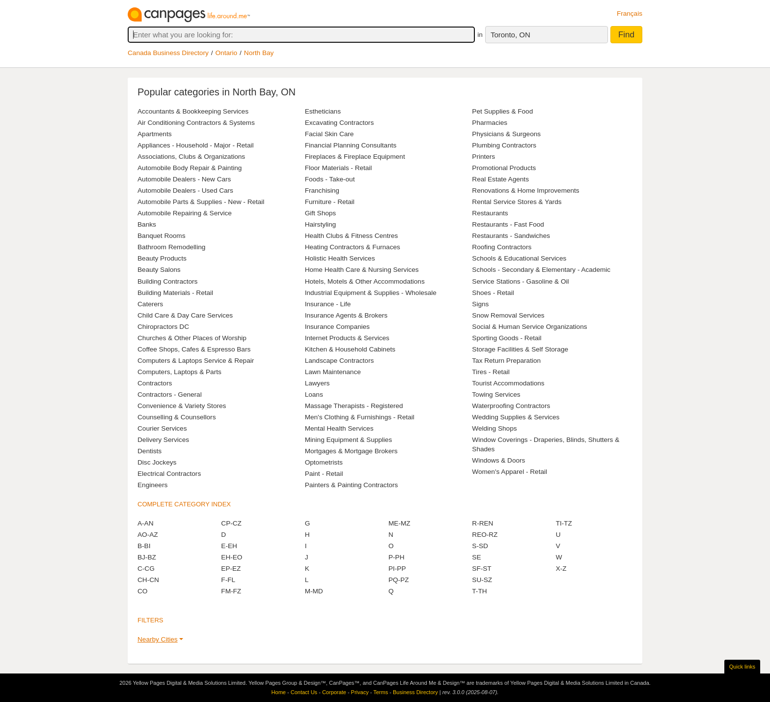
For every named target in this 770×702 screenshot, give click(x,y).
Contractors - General (170, 394)
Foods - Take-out (330, 179)
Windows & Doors (498, 460)
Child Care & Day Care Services (185, 315)
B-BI (144, 546)
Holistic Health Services (340, 258)
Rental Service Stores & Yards (516, 201)
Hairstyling (320, 224)
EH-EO (231, 557)
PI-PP (397, 568)
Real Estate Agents (500, 179)
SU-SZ (482, 580)
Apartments (155, 134)
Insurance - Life (328, 304)
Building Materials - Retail (175, 292)
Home (279, 692)
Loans (314, 394)
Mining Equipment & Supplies (348, 439)
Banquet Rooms (161, 235)
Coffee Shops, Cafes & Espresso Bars (194, 349)
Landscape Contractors (339, 360)
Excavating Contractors (339, 122)
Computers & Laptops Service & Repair (196, 360)
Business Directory (415, 692)
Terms (380, 692)
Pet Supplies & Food (502, 111)
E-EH (229, 546)
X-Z (561, 568)
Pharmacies (489, 122)
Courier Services (162, 428)
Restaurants (490, 213)
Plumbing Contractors (504, 145)
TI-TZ (564, 523)
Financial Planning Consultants (351, 145)
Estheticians (323, 111)
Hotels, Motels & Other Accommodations (365, 281)
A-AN (145, 523)
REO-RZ (484, 534)
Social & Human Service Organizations (529, 326)
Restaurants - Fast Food (508, 224)
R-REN (482, 523)
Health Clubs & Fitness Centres (351, 235)
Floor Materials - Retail (338, 168)
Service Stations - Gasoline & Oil (520, 281)
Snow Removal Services (508, 315)
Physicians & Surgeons (506, 134)
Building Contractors (167, 281)
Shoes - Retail (493, 292)
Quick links (742, 667)
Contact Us (304, 692)
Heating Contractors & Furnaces (352, 247)
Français (629, 13)
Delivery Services (163, 439)
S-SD (480, 546)
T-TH (479, 591)
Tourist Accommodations (508, 383)
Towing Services (496, 394)
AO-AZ (148, 534)
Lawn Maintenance (333, 372)
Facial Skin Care (329, 134)
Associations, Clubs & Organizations (191, 156)
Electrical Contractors (169, 473)
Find (626, 34)
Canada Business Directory (168, 53)
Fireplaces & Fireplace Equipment (355, 156)
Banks (147, 224)
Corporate (334, 692)
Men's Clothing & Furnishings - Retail (359, 417)
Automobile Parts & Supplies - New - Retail (201, 201)
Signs (480, 304)
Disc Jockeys (157, 462)
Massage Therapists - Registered (354, 406)
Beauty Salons (159, 269)
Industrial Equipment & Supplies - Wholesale (371, 292)
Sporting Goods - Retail (506, 338)
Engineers (152, 485)
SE (476, 557)
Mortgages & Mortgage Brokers (351, 451)
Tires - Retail (491, 372)
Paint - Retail (324, 473)
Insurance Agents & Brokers (346, 315)
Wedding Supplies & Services (515, 417)
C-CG (146, 568)
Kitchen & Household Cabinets (350, 349)
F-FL (228, 580)
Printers (483, 156)
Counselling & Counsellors (177, 417)
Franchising (322, 190)
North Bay (259, 53)
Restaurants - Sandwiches (511, 235)
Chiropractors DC (163, 326)
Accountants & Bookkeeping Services (193, 111)
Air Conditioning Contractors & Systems (196, 122)
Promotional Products (504, 168)
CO (142, 591)
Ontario (227, 53)
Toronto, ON (510, 34)
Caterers (150, 304)
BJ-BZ (147, 557)
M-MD (314, 591)
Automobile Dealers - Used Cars (185, 190)
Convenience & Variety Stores (182, 406)
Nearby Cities (158, 639)
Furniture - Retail (330, 201)
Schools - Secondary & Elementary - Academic (541, 269)
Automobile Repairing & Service (185, 213)
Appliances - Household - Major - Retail (195, 145)
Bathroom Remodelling (171, 247)
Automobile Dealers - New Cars (184, 179)
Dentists (150, 451)
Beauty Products (162, 258)
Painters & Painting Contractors (351, 485)
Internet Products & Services (347, 338)
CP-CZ (231, 523)
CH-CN (148, 580)
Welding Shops (494, 428)
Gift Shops (320, 213)
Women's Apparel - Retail (509, 471)
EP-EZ (231, 568)
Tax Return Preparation (506, 360)
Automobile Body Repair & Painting (190, 168)
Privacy (360, 692)
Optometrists (324, 462)
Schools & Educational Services (519, 258)
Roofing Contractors (501, 247)
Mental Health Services (339, 428)
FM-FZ (231, 591)
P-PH (396, 557)
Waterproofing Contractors (511, 406)
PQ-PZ (398, 580)
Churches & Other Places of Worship (192, 338)
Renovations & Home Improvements (525, 190)
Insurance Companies (337, 326)
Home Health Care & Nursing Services (362, 269)
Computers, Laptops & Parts (179, 372)
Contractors (155, 383)
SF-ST (481, 568)
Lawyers (317, 383)
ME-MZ (399, 523)
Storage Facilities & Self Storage (520, 349)
